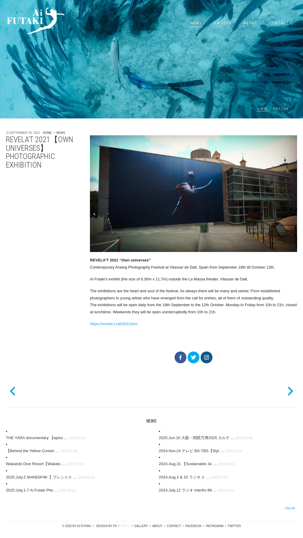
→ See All (288, 507)
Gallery (223, 23)
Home (47, 132)
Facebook (193, 525)
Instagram (214, 525)
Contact (279, 23)
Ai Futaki (35, 20)
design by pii (106, 525)
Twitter (234, 525)
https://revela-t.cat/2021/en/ (113, 324)
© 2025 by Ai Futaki (76, 525)
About (250, 23)
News (196, 23)
